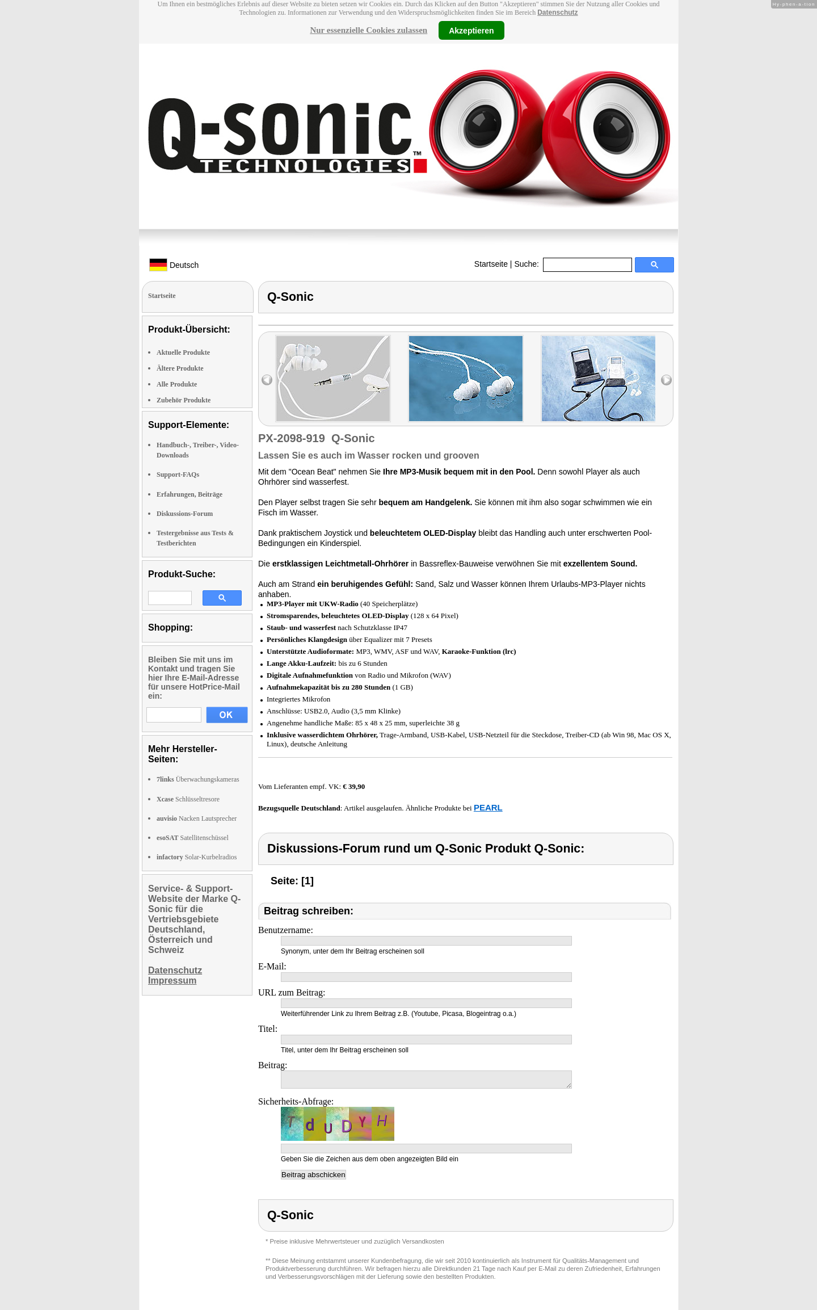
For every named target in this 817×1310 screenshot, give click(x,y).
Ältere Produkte (180, 368)
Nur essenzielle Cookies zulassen (368, 30)
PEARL (488, 807)
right (666, 380)
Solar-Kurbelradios (197, 857)
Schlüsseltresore (188, 799)
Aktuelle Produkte (183, 352)
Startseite (491, 263)
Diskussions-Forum (185, 514)
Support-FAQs (178, 474)
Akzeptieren (471, 30)
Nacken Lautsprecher (197, 818)
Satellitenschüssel (193, 838)
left (267, 380)
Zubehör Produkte (183, 400)
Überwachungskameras (198, 779)
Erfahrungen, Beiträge (189, 494)
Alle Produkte (177, 384)
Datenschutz (557, 12)
